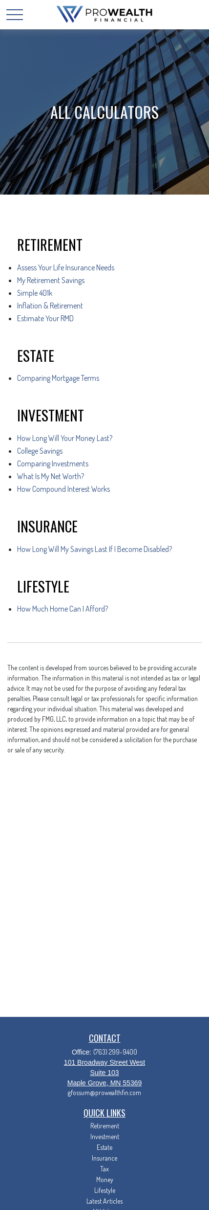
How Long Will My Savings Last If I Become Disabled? (94, 549)
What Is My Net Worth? (50, 476)
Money (104, 1179)
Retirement (104, 1126)
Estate (104, 1147)
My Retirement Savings (50, 280)
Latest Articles (104, 1201)
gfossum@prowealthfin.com (104, 1092)
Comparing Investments (52, 463)
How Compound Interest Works (63, 489)
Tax (104, 1169)
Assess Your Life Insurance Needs (65, 267)
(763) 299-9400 (115, 1052)
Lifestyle (104, 1190)
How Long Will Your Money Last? (64, 438)
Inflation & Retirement (50, 305)
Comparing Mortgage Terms (58, 378)
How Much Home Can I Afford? (62, 609)
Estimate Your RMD (45, 318)
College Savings (40, 451)
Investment (104, 1136)
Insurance (104, 1158)
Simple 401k (34, 293)
